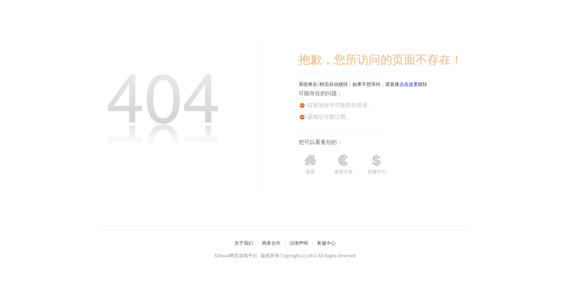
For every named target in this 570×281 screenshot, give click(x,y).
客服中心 (326, 243)
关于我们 (243, 243)
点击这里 (408, 84)
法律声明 (298, 243)
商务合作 (271, 243)
